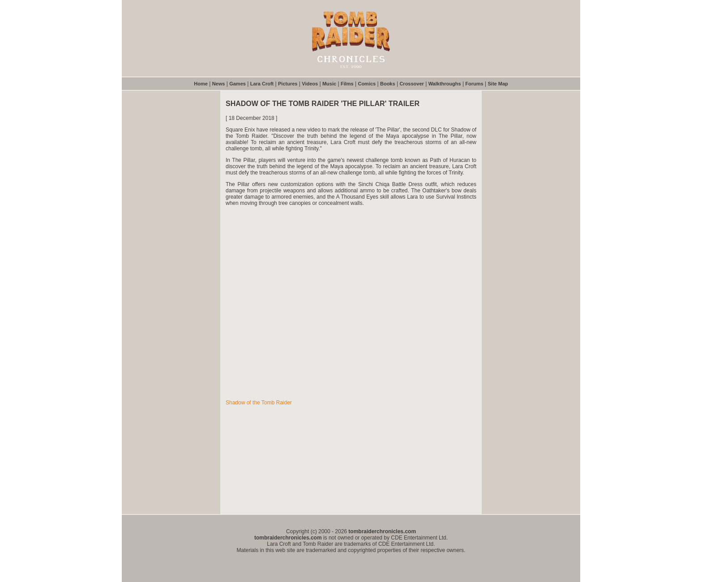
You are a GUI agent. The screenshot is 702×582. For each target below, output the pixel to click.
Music (329, 83)
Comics (367, 83)
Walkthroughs (444, 83)
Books (387, 83)
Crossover (411, 83)
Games (237, 83)
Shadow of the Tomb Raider (259, 402)
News (218, 83)
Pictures (287, 83)
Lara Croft (262, 83)
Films (347, 83)
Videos (310, 83)
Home (201, 83)
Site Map (498, 83)
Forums (474, 83)
